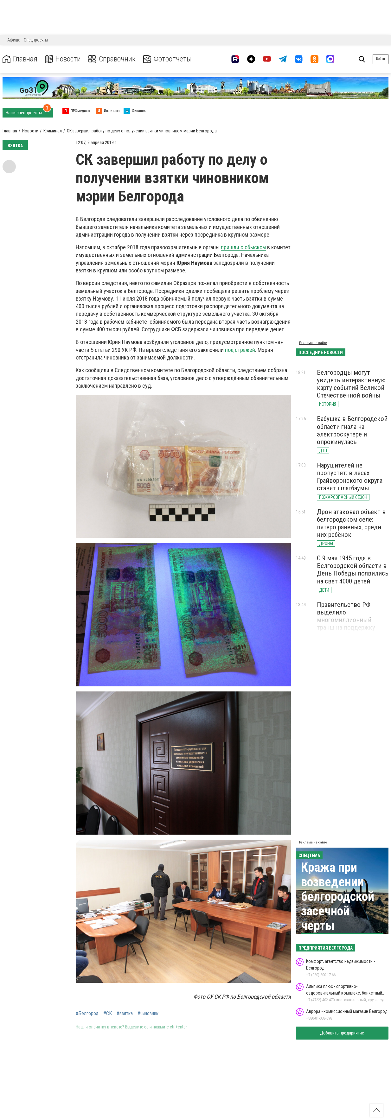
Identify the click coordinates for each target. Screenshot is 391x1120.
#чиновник (148, 1013)
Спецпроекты (36, 39)
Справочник (112, 59)
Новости (63, 59)
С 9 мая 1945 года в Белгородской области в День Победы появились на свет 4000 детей (352, 569)
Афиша (13, 39)
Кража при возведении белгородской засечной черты (337, 896)
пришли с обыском (243, 247)
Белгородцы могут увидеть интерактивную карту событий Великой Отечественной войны (351, 384)
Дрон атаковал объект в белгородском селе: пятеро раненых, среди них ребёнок (351, 523)
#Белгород (87, 1013)
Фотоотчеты (167, 59)
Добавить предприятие (342, 1032)
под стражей (240, 350)
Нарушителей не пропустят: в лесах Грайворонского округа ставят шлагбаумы (349, 476)
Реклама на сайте (313, 343)
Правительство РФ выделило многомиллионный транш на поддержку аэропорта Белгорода (346, 620)
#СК (107, 1013)
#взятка (125, 1013)
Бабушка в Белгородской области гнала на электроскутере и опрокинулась (352, 430)
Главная (20, 59)
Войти (380, 59)
